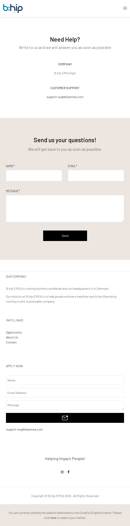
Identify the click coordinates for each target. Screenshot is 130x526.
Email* (72, 166)
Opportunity (14, 332)
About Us (12, 337)
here (53, 517)
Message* (13, 191)
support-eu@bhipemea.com (24, 429)
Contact (11, 342)
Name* (10, 166)
